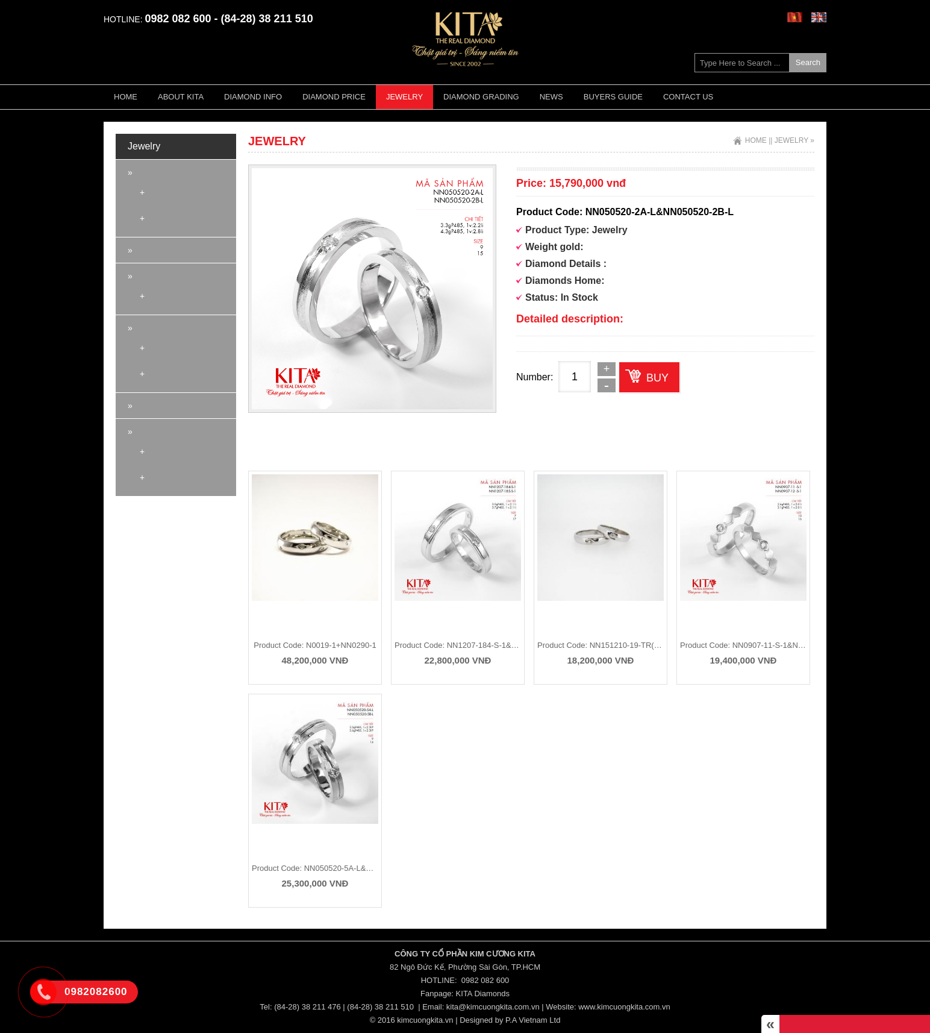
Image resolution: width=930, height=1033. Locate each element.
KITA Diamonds (483, 993)
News (551, 96)
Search (808, 62)
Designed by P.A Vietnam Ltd (510, 1020)
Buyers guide (613, 96)
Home (125, 96)
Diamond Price (334, 96)
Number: (534, 377)
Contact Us (688, 96)
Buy (657, 378)
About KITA (181, 96)
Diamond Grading (481, 96)
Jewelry (404, 96)
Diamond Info (253, 96)
